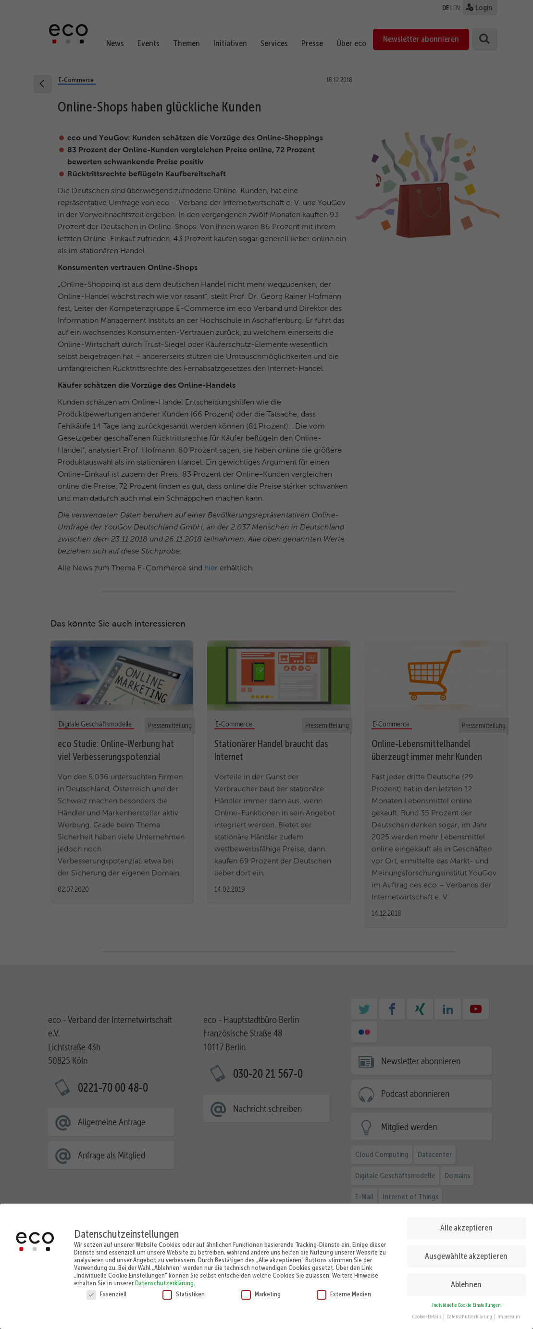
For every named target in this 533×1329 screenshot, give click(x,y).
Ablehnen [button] (466, 1281)
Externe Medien (344, 1290)
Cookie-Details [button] (427, 1314)
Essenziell (106, 1290)
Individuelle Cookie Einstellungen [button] (466, 1301)
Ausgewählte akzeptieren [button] (466, 1253)
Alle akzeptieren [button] (466, 1225)
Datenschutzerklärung (164, 1279)
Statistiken (183, 1290)
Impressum (508, 1314)
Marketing (261, 1290)
